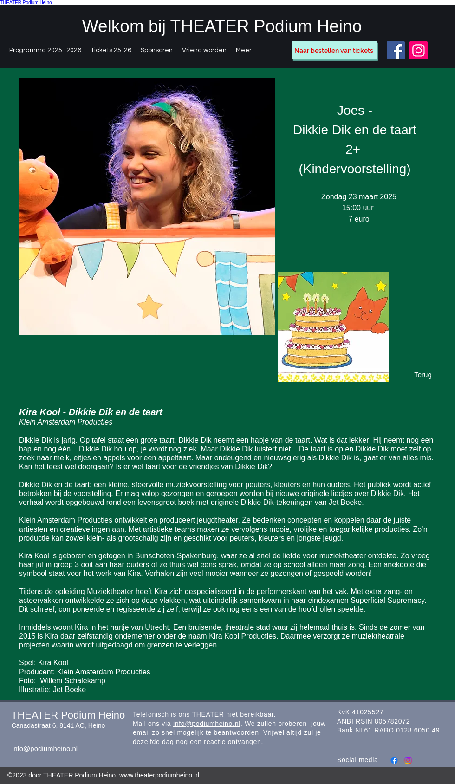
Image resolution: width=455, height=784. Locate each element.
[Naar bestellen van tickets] (334, 50)
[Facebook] (396, 50)
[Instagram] (419, 50)
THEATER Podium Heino (26, 2)
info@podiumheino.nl (45, 748)
